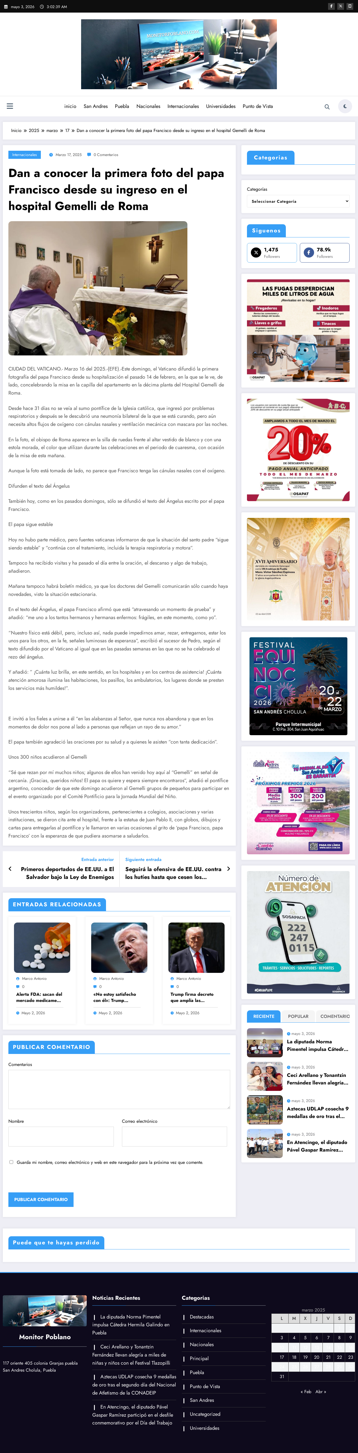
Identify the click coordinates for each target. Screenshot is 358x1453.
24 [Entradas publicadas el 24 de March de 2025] (281, 1367)
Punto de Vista (257, 106)
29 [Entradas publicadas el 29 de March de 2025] (339, 1367)
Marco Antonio (34, 978)
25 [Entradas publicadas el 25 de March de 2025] (294, 1367)
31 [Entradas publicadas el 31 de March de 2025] (282, 1376)
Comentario (334, 1016)
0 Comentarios (106, 154)
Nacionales (148, 106)
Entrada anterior (97, 859)
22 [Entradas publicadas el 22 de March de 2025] (339, 1357)
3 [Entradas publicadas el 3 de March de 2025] (282, 1337)
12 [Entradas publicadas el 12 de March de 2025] (305, 1347)
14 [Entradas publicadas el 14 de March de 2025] (328, 1347)
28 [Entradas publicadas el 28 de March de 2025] (328, 1367)
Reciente (263, 1016)
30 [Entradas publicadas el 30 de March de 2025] (350, 1367)
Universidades (220, 106)
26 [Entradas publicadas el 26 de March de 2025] (305, 1367)
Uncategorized (205, 1414)
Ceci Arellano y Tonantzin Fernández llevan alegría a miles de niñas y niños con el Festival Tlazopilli (317, 1079)
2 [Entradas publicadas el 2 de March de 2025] (350, 1328)
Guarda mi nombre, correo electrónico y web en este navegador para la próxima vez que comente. (110, 1162)
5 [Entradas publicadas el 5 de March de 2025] (305, 1337)
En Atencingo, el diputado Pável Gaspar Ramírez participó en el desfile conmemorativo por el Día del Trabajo (317, 1146)
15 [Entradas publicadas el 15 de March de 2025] (339, 1347)
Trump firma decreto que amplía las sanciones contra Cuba (194, 997)
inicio (70, 106)
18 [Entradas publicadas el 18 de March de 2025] (294, 1357)
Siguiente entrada (143, 859)
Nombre (61, 1132)
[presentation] (46, 1180)
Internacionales (183, 106)
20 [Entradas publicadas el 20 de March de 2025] (316, 1357)
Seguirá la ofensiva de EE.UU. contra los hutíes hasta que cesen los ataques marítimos (173, 873)
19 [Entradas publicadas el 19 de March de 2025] (305, 1357)
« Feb (306, 1391)
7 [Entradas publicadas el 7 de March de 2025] (328, 1337)
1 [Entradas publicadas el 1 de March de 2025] (339, 1328)
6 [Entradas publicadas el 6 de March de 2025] (316, 1337)
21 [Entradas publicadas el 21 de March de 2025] (328, 1357)
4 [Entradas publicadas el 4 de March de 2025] (294, 1337)
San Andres (95, 106)
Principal (199, 1358)
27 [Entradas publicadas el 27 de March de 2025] (316, 1367)
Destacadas (202, 1316)
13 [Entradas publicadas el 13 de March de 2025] (317, 1347)
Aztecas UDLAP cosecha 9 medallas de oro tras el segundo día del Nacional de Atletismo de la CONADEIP (318, 1112)
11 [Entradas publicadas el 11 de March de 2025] (294, 1347)
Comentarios (119, 1085)
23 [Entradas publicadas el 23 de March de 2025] (350, 1357)
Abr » (320, 1391)
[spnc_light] (345, 106)
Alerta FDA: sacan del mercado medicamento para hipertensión (39, 997)
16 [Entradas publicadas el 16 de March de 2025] (350, 1347)
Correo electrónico (174, 1132)
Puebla (122, 106)
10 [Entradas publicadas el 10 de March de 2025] (281, 1347)
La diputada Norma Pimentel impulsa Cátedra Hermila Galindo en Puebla (317, 1045)
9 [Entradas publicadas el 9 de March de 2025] (350, 1337)
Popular (298, 1016)
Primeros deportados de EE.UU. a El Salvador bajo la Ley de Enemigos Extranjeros (67, 873)
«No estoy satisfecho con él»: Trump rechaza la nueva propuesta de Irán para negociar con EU (116, 997)
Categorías (257, 189)
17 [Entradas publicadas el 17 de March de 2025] (282, 1357)
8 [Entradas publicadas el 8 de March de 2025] (339, 1337)
